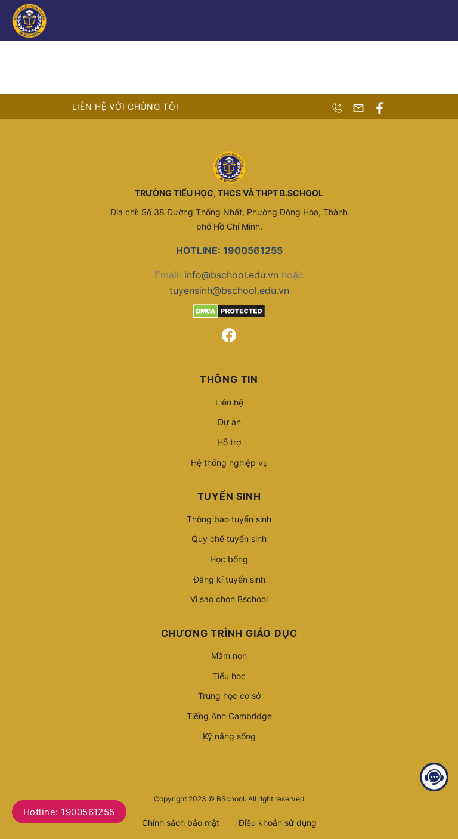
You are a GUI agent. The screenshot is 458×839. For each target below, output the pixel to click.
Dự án (229, 422)
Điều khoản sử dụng (278, 823)
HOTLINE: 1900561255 (229, 250)
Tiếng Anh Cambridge (229, 716)
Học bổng (229, 559)
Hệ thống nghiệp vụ (229, 462)
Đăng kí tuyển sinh (229, 579)
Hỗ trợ (229, 442)
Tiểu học (229, 676)
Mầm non (229, 656)
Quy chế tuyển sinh (229, 539)
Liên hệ (229, 402)
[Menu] (439, 20)
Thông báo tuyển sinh (229, 519)
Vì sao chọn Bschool (229, 599)
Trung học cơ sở (229, 696)
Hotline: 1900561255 (69, 812)
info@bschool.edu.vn (231, 275)
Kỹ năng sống (229, 736)
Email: (169, 275)
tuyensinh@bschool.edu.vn (229, 290)
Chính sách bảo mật (180, 823)
